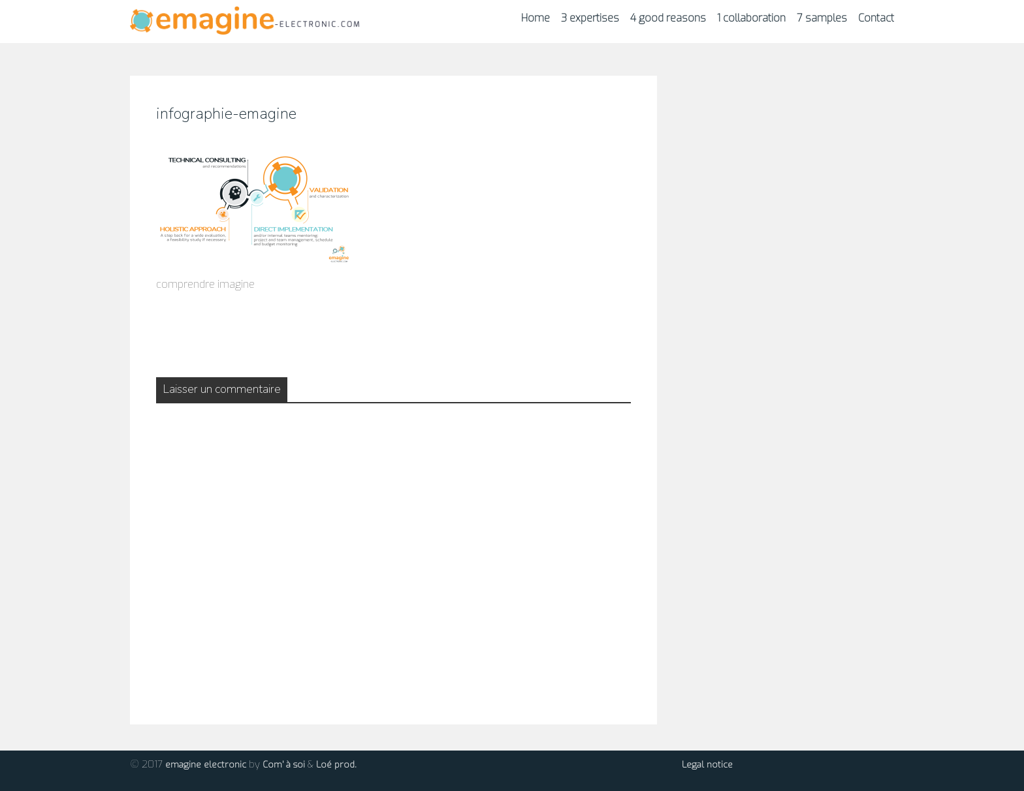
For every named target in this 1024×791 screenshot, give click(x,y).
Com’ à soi (284, 764)
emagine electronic (205, 764)
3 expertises (590, 18)
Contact (876, 18)
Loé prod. (336, 764)
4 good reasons (668, 18)
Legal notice (707, 764)
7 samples (822, 18)
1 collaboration (751, 18)
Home (535, 18)
